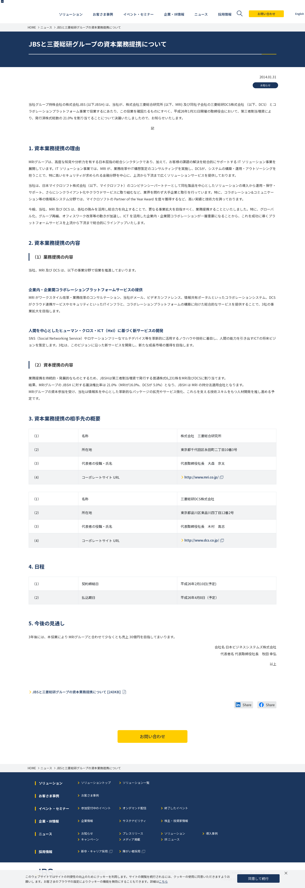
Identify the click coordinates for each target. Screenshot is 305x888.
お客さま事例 (90, 795)
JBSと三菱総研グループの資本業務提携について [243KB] (77, 691)
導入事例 (212, 834)
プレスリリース (133, 834)
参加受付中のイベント (96, 808)
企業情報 (87, 821)
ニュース (46, 27)
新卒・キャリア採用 (94, 851)
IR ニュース (172, 839)
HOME (32, 27)
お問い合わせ (259, 14)
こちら (163, 881)
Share (247, 704)
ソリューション (174, 834)
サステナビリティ (134, 821)
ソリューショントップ (96, 783)
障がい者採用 (131, 851)
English (292, 13)
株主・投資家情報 (176, 821)
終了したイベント (176, 808)
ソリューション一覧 (136, 783)
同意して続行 (258, 878)
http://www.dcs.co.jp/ (201, 540)
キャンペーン (90, 839)
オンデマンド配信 (134, 808)
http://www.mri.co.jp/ (201, 477)
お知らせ (265, 85)
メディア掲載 (131, 839)
